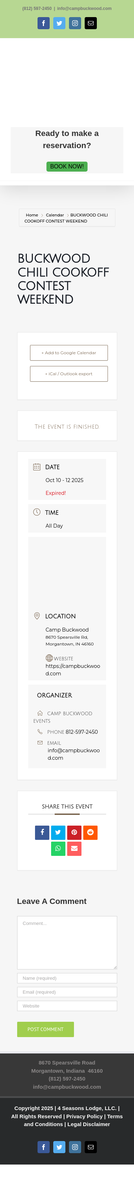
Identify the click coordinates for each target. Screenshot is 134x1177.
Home (32, 215)
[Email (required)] (67, 992)
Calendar (55, 215)
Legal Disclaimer (89, 1124)
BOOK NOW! (67, 166)
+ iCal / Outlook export (69, 373)
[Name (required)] (67, 978)
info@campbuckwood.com (84, 8)
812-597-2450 (82, 732)
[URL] (67, 1006)
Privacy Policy (84, 1116)
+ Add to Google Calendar (68, 352)
